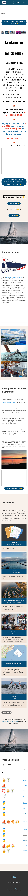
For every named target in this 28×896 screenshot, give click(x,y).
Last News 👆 (14, 203)
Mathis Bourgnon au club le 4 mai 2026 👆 (14, 22)
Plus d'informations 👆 (14, 488)
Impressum (14, 888)
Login (17, 2)
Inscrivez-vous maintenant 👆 (14, 197)
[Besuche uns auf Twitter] (15, 876)
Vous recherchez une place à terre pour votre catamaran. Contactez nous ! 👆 (14, 182)
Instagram (6, 721)
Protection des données (14, 890)
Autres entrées (6, 712)
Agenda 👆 (14, 215)
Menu (24, 2)
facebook (15, 721)
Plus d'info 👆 (14, 209)
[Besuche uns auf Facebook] (13, 876)
